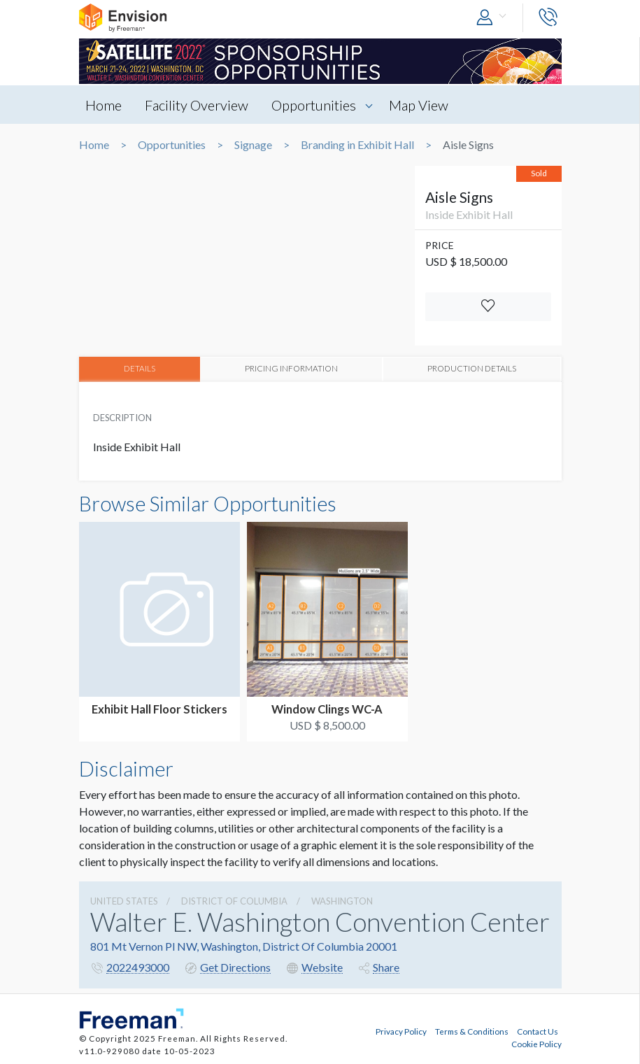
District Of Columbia (234, 901)
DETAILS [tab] (139, 369)
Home (104, 105)
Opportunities (314, 105)
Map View (419, 105)
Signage (253, 144)
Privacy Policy (401, 1031)
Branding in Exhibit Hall (357, 144)
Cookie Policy (536, 1044)
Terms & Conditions (472, 1031)
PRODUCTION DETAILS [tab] (472, 369)
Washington (342, 901)
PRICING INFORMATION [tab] (292, 369)
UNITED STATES (124, 901)
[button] (494, 17)
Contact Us (537, 1031)
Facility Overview (197, 105)
